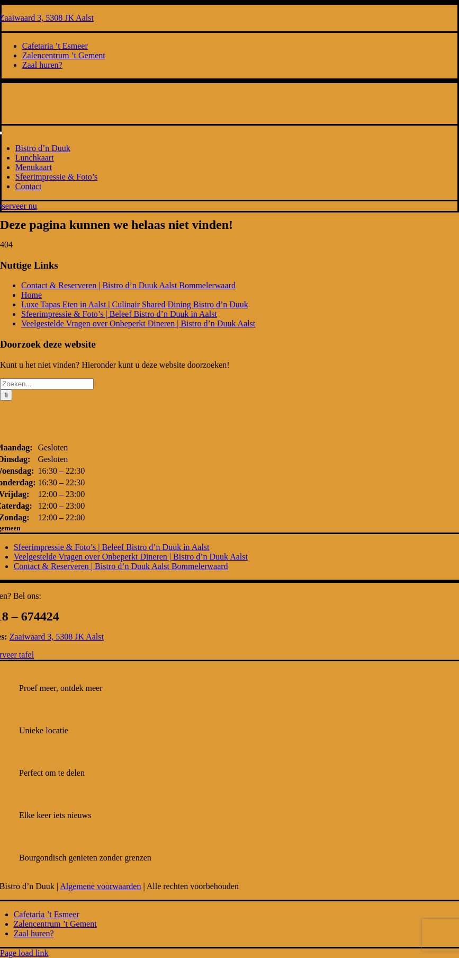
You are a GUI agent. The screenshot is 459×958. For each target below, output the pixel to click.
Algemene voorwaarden (100, 886)
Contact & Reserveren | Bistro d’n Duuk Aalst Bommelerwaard (128, 285)
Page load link (24, 952)
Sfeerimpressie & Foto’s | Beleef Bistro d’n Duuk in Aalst (119, 313)
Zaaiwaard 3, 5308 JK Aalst (57, 636)
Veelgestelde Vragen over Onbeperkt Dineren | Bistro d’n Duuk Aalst (138, 323)
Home (31, 294)
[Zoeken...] (47, 383)
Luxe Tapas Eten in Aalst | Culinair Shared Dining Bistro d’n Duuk (134, 304)
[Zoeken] (6, 395)
